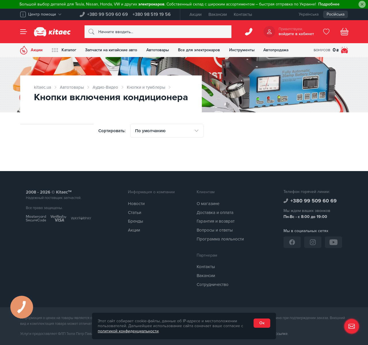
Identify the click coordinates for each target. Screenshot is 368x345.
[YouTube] (333, 242)
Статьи (134, 212)
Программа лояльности (220, 239)
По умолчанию (150, 130)
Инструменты (245, 50)
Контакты (243, 14)
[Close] (362, 4)
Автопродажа (280, 50)
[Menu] (23, 31)
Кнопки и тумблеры (146, 87)
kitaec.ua (42, 87)
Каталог (64, 50)
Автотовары (160, 50)
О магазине (208, 203)
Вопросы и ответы (215, 230)
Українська (309, 14)
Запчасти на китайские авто (112, 50)
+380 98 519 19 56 (152, 14)
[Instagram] (312, 242)
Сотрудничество (213, 284)
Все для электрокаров (202, 50)
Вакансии (217, 14)
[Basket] (344, 31)
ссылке (281, 333)
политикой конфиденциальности (128, 331)
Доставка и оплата (215, 212)
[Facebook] (292, 242)
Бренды (135, 221)
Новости (136, 203)
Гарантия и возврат (216, 221)
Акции (195, 14)
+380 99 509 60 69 (107, 14)
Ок (261, 323)
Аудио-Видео (105, 87)
